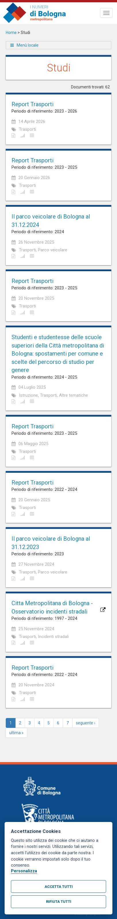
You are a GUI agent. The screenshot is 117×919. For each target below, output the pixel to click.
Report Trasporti (32, 104)
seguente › (85, 723)
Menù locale (28, 45)
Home (11, 32)
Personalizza (24, 871)
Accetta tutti (59, 886)
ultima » (16, 732)
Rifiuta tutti (58, 901)
